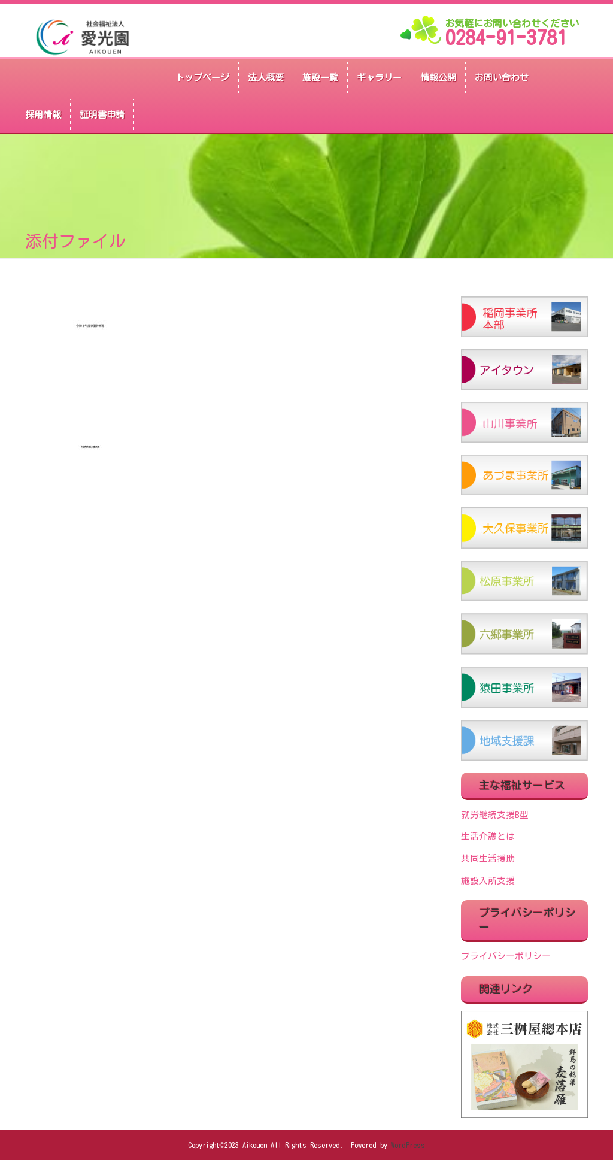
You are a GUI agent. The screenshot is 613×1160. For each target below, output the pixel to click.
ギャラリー (379, 77)
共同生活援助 (488, 858)
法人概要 (266, 77)
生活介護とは (488, 836)
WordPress (408, 1145)
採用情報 (43, 114)
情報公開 (438, 77)
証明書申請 (102, 114)
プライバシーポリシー (506, 956)
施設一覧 (320, 77)
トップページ (202, 77)
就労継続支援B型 (495, 814)
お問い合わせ (502, 77)
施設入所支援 (488, 880)
